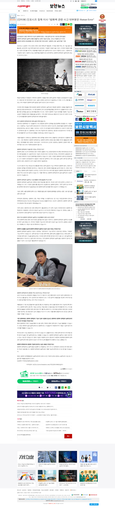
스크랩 (32, 0)
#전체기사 (25, 10)
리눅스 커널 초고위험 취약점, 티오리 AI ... (86, 160)
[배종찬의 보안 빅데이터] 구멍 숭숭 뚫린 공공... (29, 421)
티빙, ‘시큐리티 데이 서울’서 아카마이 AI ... (28, 427)
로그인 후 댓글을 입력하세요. (40, 436)
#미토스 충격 (58, 10)
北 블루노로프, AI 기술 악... (85, 148)
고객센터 (57, 490)
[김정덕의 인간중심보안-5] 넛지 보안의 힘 (56, 424)
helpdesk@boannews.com (80, 496)
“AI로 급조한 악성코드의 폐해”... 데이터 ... (56, 430)
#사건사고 (42, 10)
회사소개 (19, 490)
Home (18, 15)
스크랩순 (94, 171)
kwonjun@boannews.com (58, 500)
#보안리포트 (49, 10)
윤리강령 (51, 490)
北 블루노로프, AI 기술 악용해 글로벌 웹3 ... (57, 421)
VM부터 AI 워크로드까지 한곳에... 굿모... (86, 167)
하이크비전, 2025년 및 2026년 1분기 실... (27, 430)
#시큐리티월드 (34, 10)
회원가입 (23, 0)
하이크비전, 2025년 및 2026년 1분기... (85, 164)
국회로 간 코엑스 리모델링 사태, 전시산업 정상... (58, 427)
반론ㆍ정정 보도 (94, 504)
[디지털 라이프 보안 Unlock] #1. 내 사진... (86, 88)
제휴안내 (62, 490)
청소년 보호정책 (44, 490)
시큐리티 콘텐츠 (92, 10)
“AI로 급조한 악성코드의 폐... (86, 150)
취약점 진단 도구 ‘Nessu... (85, 153)
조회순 (77, 171)
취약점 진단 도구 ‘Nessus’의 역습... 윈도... (86, 77)
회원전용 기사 (81, 10)
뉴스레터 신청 (37, 0)
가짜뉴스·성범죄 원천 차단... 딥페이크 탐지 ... (28, 424)
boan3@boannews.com (31, 361)
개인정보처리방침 (36, 490)
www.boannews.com (44, 364)
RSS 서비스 (73, 490)
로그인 (18, 0)
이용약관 (29, 490)
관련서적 (67, 490)
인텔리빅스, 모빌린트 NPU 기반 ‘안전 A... (86, 162)
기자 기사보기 (66, 369)
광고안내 (24, 490)
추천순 (85, 171)
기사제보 (28, 0)
